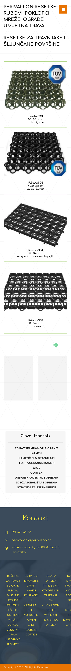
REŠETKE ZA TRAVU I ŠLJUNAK (13, 581)
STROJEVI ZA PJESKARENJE (36, 487)
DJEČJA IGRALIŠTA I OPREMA (36, 482)
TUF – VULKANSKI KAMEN (37, 463)
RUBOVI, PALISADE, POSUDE (13, 595)
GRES (36, 468)
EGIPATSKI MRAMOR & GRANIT (36, 448)
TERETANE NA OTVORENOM (50, 600)
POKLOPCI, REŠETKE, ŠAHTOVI (13, 610)
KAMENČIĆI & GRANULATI (37, 458)
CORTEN (36, 472)
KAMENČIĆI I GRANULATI (31, 600)
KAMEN (36, 453)
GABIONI (31, 629)
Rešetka (36, 116)
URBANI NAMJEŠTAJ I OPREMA (36, 477)
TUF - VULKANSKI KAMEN (31, 615)
